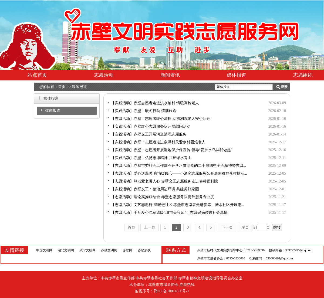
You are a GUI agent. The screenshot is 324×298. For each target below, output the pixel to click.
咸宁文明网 (87, 250)
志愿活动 (103, 75)
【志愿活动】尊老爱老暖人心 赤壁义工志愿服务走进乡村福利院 (164, 181)
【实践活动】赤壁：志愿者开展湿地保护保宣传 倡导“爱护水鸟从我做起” (171, 150)
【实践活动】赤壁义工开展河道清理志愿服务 (149, 134)
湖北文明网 (66, 250)
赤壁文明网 (109, 250)
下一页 (227, 227)
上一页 (149, 227)
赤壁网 (127, 250)
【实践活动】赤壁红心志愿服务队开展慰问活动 (150, 126)
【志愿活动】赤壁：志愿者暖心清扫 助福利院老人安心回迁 (160, 119)
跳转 (277, 227)
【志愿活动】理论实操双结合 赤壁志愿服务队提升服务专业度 (162, 197)
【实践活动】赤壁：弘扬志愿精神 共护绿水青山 (151, 158)
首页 (62, 87)
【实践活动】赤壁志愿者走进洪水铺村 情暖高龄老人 (155, 103)
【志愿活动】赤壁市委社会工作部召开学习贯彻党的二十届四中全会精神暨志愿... (178, 166)
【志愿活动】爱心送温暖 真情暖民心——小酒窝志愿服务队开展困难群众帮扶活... (179, 173)
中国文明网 (44, 250)
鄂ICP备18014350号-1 (171, 291)
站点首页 (37, 75)
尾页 (245, 227)
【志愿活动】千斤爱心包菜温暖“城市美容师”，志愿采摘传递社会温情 (169, 213)
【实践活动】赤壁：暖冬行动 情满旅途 (143, 111)
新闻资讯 (170, 75)
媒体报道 (236, 75)
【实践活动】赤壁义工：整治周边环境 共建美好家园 (155, 189)
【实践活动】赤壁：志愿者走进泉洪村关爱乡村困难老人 (158, 142)
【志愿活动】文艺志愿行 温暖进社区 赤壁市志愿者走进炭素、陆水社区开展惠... (177, 205)
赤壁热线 (144, 250)
